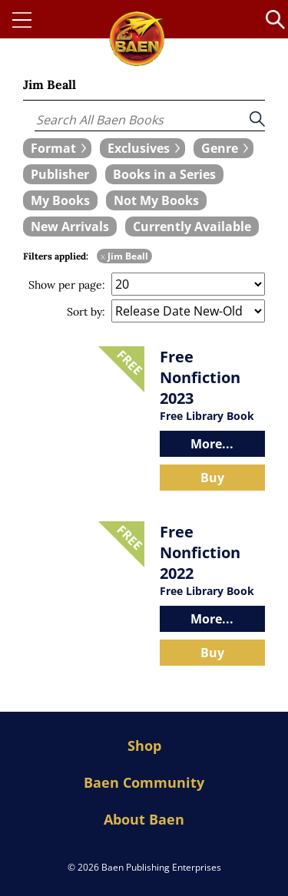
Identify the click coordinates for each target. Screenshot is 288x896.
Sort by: (86, 312)
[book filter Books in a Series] (164, 174)
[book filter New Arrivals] (70, 226)
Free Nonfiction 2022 (200, 552)
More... (211, 443)
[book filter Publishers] (60, 174)
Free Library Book (207, 415)
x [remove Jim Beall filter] (103, 256)
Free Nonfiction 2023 (200, 377)
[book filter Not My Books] (156, 200)
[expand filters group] (57, 148)
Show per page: (66, 285)
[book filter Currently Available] (192, 226)
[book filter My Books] (60, 200)
